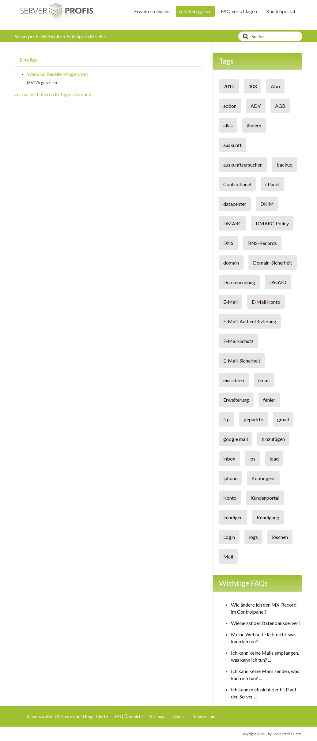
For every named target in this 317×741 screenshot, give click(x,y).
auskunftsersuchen (242, 164)
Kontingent (263, 478)
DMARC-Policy (272, 223)
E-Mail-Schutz (238, 341)
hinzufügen (273, 439)
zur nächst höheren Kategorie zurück (53, 94)
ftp (226, 419)
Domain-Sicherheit (272, 262)
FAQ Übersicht (129, 716)
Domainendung (239, 282)
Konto (229, 498)
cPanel (272, 184)
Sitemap (158, 716)
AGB (280, 106)
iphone (230, 478)
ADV (256, 106)
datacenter (234, 204)
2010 (228, 86)
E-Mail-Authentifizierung (249, 321)
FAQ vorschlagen (239, 11)
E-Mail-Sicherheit (241, 360)
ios (252, 458)
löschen (280, 537)
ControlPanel (237, 184)
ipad (274, 458)
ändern (254, 125)
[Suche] (244, 36)
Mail (228, 556)
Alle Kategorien (195, 11)
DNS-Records (262, 243)
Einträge (28, 59)
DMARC (232, 223)
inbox (229, 458)
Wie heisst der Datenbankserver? (265, 623)
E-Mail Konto (266, 302)
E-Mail (230, 302)
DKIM (267, 204)
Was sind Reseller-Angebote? (58, 74)
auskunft (232, 145)
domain (231, 262)
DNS (228, 243)
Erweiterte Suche (152, 11)
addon (229, 106)
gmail (283, 419)
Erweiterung (236, 400)
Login (229, 537)
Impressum (204, 716)
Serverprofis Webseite (38, 36)
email (264, 380)
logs (253, 537)
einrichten (233, 380)
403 (252, 86)
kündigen (233, 517)
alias (228, 125)
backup (284, 164)
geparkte (253, 419)
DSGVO (277, 282)
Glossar (179, 716)
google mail (235, 439)
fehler (269, 400)
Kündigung (268, 517)
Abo (275, 86)
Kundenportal (280, 11)
